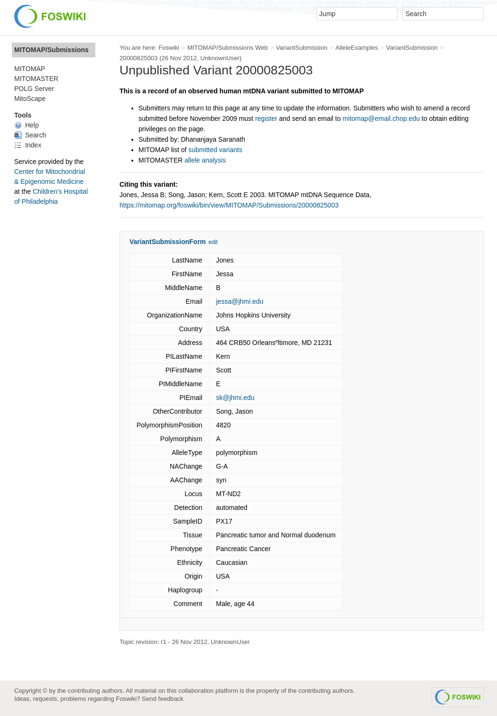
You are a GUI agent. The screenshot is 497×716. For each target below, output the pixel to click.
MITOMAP (29, 69)
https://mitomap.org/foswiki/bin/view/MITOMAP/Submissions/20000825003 (229, 205)
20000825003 (139, 58)
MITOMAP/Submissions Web (227, 47)
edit (213, 242)
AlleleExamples (356, 47)
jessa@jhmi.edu (240, 301)
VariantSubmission (302, 47)
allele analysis (205, 160)
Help (26, 125)
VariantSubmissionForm (167, 241)
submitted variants (215, 150)
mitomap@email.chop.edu (381, 118)
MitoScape (30, 98)
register (266, 118)
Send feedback (163, 698)
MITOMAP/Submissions (51, 50)
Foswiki (168, 47)
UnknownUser (219, 58)
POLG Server (34, 88)
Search (30, 135)
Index (27, 145)
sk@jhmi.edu (235, 397)
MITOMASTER (36, 78)
